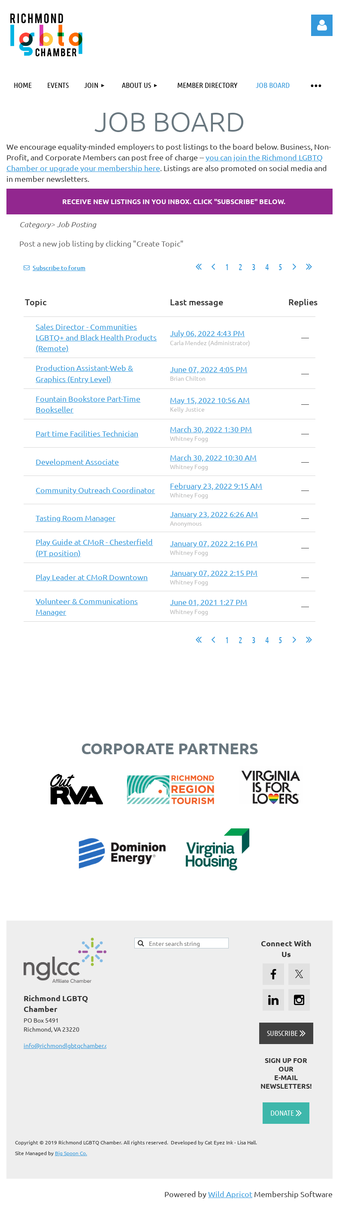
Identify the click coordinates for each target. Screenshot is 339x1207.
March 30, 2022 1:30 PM (211, 428)
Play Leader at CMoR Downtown (92, 576)
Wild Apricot (230, 1193)
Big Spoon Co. (71, 1153)
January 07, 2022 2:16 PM (213, 543)
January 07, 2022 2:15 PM (213, 572)
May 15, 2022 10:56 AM (210, 399)
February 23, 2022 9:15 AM (216, 485)
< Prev (213, 267)
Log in (322, 25)
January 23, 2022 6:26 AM (214, 513)
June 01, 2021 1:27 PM (208, 601)
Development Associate (77, 461)
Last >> (309, 267)
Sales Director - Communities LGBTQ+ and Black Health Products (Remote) (96, 337)
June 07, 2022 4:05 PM (208, 368)
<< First (198, 267)
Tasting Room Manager (75, 517)
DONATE (286, 1112)
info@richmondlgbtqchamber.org (69, 1045)
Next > (294, 267)
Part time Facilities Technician (87, 433)
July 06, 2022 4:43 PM (207, 332)
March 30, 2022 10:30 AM (213, 457)
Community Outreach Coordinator (95, 489)
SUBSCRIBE (286, 1033)
